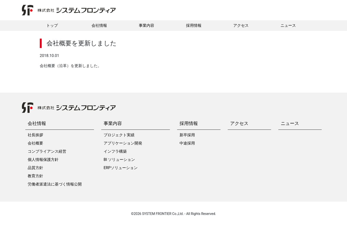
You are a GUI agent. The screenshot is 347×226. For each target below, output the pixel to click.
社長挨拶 (35, 135)
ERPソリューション (121, 167)
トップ (52, 25)
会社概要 (35, 143)
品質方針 (35, 167)
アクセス (241, 25)
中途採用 (187, 143)
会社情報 (99, 25)
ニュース (288, 25)
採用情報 (193, 25)
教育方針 (35, 176)
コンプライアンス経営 (47, 151)
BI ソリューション (119, 159)
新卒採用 (187, 135)
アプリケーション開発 (123, 143)
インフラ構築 (115, 151)
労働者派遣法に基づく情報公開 (55, 184)
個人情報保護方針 (43, 159)
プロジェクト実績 (119, 135)
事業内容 (146, 25)
